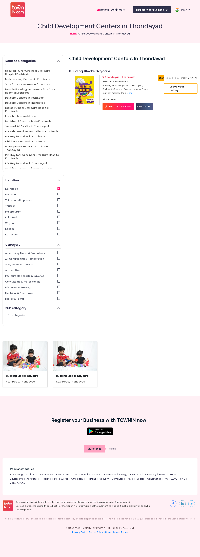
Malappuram (32, 211)
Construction (154, 478)
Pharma (46, 478)
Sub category (32, 308)
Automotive (32, 270)
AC (27, 474)
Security (104, 478)
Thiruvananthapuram (32, 200)
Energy (123, 474)
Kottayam (32, 234)
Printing (92, 478)
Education (95, 474)
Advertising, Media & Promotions (32, 253)
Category (32, 244)
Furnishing (150, 474)
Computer (117, 478)
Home (73, 33)
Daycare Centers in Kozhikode (24, 97)
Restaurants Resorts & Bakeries (32, 276)
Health (162, 474)
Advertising (16, 474)
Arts (34, 474)
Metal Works (61, 478)
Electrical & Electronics (32, 293)
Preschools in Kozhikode (20, 116)
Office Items (78, 478)
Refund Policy (120, 532)
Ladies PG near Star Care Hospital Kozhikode (27, 109)
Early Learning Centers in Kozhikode (27, 79)
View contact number (118, 106)
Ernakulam (32, 194)
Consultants (79, 474)
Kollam (32, 229)
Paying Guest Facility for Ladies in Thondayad (26, 148)
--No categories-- (16, 315)
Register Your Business (152, 9)
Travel (130, 478)
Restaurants (63, 474)
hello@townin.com (111, 9)
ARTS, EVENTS (17, 483)
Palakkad (32, 217)
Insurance (136, 474)
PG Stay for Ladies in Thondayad (26, 163)
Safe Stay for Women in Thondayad (28, 84)
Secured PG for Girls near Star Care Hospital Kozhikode (27, 72)
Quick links (94, 448)
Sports (140, 478)
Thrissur (32, 206)
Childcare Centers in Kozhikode (25, 141)
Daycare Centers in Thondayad (25, 103)
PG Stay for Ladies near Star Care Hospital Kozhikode (32, 156)
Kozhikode (32, 188)
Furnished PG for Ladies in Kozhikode (28, 121)
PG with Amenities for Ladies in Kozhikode (31, 131)
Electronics (110, 474)
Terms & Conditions (100, 532)
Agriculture (33, 478)
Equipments (16, 478)
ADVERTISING (178, 478)
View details (144, 106)
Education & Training (32, 287)
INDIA (182, 10)
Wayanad (32, 223)
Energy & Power (32, 299)
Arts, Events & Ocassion (32, 264)
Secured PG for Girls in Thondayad (27, 126)
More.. (130, 93)
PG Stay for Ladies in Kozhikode (25, 136)
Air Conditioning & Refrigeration (32, 258)
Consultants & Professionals (32, 281)
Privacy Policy (80, 532)
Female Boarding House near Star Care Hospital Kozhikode (30, 91)
